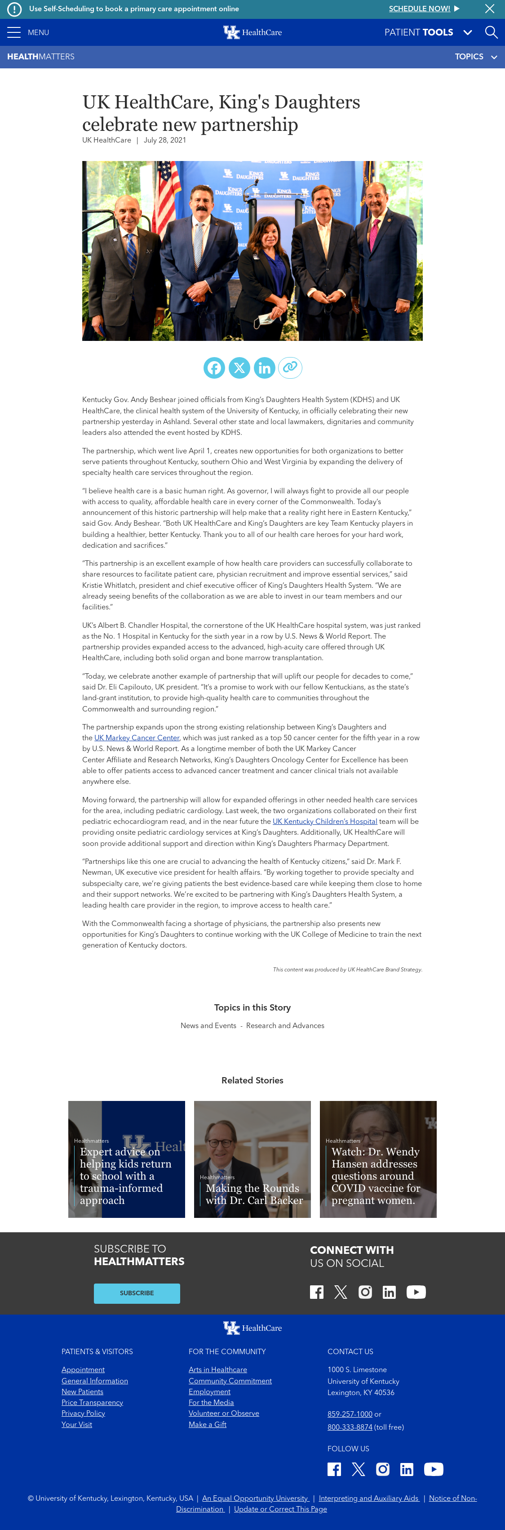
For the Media (211, 1403)
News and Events (208, 1026)
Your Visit (77, 1425)
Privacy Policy (83, 1414)
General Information (95, 1381)
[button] (28, 32)
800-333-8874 (350, 1428)
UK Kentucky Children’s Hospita (324, 822)
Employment (209, 1392)
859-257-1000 (350, 1414)
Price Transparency (92, 1403)
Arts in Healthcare (218, 1370)
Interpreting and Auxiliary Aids (369, 1499)
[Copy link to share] (290, 368)
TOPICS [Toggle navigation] (476, 57)
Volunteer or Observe (224, 1414)
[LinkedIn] (389, 1293)
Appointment (83, 1370)
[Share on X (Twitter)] (239, 368)
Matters (41, 57)
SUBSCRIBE (137, 1293)
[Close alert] (490, 9)
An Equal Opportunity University (256, 1499)
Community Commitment (230, 1381)
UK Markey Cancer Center (136, 738)
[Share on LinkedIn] (264, 368)
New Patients (82, 1392)
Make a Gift (207, 1425)
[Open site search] (491, 32)
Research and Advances (285, 1026)
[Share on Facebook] (214, 368)
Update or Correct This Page (280, 1509)
